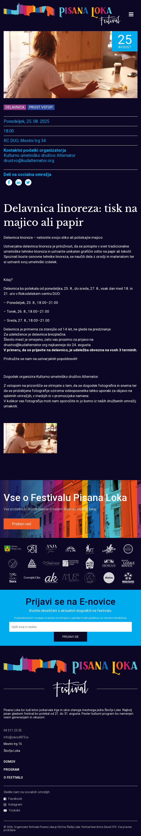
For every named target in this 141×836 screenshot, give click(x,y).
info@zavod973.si (16, 737)
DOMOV (9, 762)
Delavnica (15, 107)
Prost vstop (41, 107)
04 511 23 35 (13, 730)
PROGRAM (11, 769)
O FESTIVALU (13, 777)
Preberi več (21, 524)
